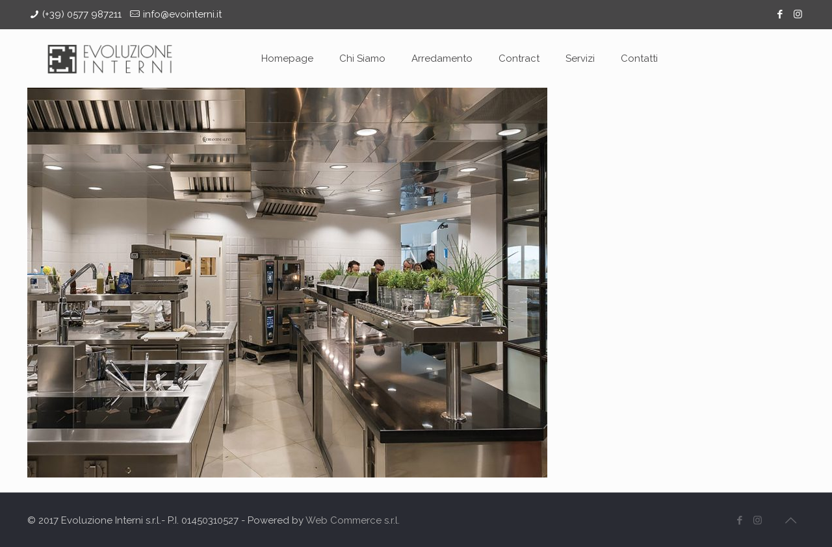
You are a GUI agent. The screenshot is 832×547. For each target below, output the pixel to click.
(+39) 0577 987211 (82, 14)
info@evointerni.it (182, 14)
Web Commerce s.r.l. (353, 520)
